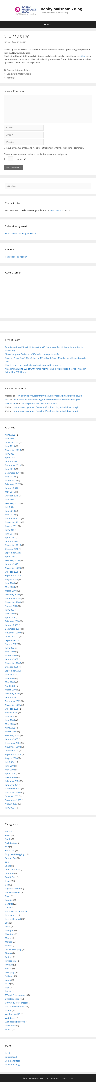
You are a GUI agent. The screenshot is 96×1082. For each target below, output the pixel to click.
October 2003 (11, 796)
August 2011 (11, 526)
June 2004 (10, 765)
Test (7, 399)
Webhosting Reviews (15, 1021)
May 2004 (10, 769)
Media (8, 938)
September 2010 (13, 552)
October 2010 (11, 548)
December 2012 (13, 518)
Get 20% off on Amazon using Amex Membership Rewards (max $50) (46, 399)
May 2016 (10, 491)
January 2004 (11, 784)
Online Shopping (13, 949)
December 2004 (13, 743)
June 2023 (10, 446)
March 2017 (11, 480)
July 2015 (9, 499)
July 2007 (9, 647)
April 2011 (10, 537)
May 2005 (10, 724)
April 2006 (10, 685)
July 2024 (9, 438)
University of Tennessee (16, 1002)
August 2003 (11, 803)
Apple (8, 839)
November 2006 (13, 663)
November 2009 (13, 567)
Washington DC (12, 1014)
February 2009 (12, 594)
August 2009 (11, 579)
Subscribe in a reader (16, 256)
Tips (7, 987)
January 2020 (11, 461)
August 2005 (11, 712)
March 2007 (11, 655)
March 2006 (11, 689)
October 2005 (11, 708)
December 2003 (13, 788)
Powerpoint (10, 960)
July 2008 (9, 609)
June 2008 (10, 613)
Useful (8, 1010)
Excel (7, 896)
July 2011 (9, 529)
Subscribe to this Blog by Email (20, 233)
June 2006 (10, 678)
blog (83, 56)
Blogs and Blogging (14, 854)
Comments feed (12, 1060)
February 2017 (12, 484)
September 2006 (13, 670)
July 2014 (9, 507)
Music (8, 945)
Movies (8, 941)
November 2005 (13, 704)
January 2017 (11, 488)
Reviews (9, 964)
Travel (8, 991)
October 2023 (11, 442)
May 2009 (10, 587)
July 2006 (9, 674)
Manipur (9, 930)
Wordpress (10, 1025)
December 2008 (13, 598)
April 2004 (10, 773)
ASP (7, 846)
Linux (7, 926)
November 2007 (13, 632)
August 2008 (11, 606)
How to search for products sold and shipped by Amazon (33, 365)
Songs (8, 979)
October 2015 (11, 495)
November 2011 (13, 522)
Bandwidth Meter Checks (19, 73)
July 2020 (9, 453)
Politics (8, 957)
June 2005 (10, 720)
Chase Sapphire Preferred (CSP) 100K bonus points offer (32, 354)
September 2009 (13, 575)
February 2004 (12, 781)
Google (8, 907)
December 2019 (13, 465)
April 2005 (10, 727)
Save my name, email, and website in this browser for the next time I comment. (45, 147)
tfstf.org (10, 77)
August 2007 (11, 644)
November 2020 (13, 450)
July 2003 (9, 807)
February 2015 (12, 503)
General (10, 70)
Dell (7, 884)
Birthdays (10, 850)
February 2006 (12, 693)
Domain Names (12, 892)
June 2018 (10, 469)
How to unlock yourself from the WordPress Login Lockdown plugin (49, 395)
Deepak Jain (11, 403)
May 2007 (10, 651)
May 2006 (10, 682)
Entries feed (11, 1056)
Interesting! (10, 915)
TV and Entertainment (16, 995)
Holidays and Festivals (16, 911)
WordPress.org (12, 1064)
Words (8, 1029)
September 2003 (13, 800)
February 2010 (12, 560)
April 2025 (10, 434)
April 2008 (10, 617)
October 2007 (11, 636)
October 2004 (11, 750)
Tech (7, 983)
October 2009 (11, 571)
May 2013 (10, 514)
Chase (8, 865)
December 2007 (13, 628)
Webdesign (10, 1017)
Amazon (9, 831)
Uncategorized (12, 998)
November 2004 (13, 746)
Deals (7, 880)
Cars (7, 861)
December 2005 (13, 701)
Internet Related (23, 70)
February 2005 (12, 735)
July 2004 (9, 762)
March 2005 (11, 731)
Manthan (9, 934)
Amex (8, 835)
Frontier (9, 899)
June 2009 (10, 583)
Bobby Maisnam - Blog (61, 8)
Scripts (8, 968)
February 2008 (12, 621)
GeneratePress (66, 1078)
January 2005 (11, 739)
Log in (8, 1053)
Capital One (11, 858)
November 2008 (13, 602)
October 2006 (11, 666)
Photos (8, 953)
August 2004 (11, 758)
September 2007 (13, 640)
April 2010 (10, 556)
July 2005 (9, 716)
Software (9, 976)
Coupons (9, 873)
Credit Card (10, 877)
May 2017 (10, 476)
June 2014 (10, 510)
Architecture (11, 842)
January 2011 (11, 541)
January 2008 (11, 625)
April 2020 (10, 457)
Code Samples (12, 869)
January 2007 (11, 659)
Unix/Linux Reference (15, 1006)
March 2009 (11, 590)
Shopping (9, 972)
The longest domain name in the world (39, 403)
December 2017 (13, 472)
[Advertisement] (48, 295)
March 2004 (11, 777)
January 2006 (11, 697)
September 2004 (13, 754)
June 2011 (10, 533)
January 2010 (11, 564)
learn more (55, 210)
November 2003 (13, 792)
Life (7, 922)
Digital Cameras (13, 888)
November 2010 (13, 545)
